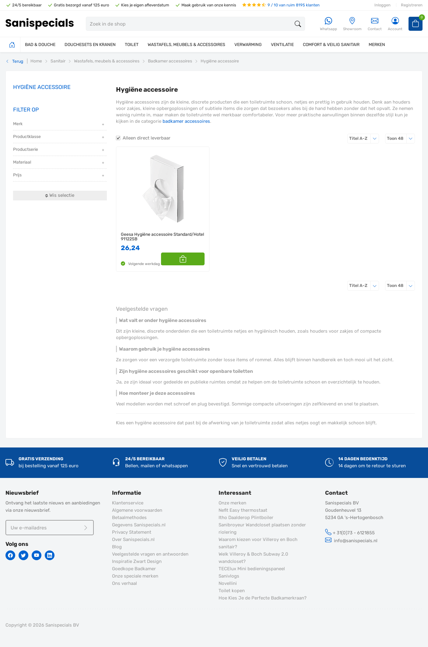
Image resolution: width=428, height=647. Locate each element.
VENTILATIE (282, 44)
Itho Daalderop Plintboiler (246, 517)
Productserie (59, 150)
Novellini (228, 583)
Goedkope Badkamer (134, 568)
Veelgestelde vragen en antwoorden (150, 554)
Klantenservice (127, 503)
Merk (59, 124)
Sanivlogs (229, 576)
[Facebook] (10, 555)
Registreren (412, 5)
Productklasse (59, 137)
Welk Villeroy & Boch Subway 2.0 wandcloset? (253, 557)
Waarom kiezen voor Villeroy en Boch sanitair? (258, 543)
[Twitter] (23, 555)
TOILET (132, 44)
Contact (375, 24)
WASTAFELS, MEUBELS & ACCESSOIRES (186, 44)
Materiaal (59, 163)
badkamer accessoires (186, 121)
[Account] (395, 24)
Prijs (59, 175)
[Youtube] (36, 555)
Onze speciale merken (135, 576)
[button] (198, 259)
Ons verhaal (124, 583)
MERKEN (377, 44)
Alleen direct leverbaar (146, 138)
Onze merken (232, 503)
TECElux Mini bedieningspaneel (252, 568)
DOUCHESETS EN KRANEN (90, 44)
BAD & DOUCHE (40, 44)
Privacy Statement (131, 532)
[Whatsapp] (328, 24)
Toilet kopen (232, 590)
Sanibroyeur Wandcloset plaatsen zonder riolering (262, 528)
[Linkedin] (49, 555)
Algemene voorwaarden (137, 510)
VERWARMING (248, 44)
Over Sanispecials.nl (133, 539)
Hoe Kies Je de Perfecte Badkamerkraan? (263, 598)
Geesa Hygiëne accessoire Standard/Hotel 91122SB (162, 237)
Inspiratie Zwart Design (137, 561)
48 (401, 138)
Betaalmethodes (129, 517)
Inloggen (382, 5)
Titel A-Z (364, 138)
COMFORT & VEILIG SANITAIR (331, 44)
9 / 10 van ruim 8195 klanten (281, 5)
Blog (117, 547)
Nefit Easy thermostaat (243, 510)
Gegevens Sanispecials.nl (139, 525)
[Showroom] (352, 24)
